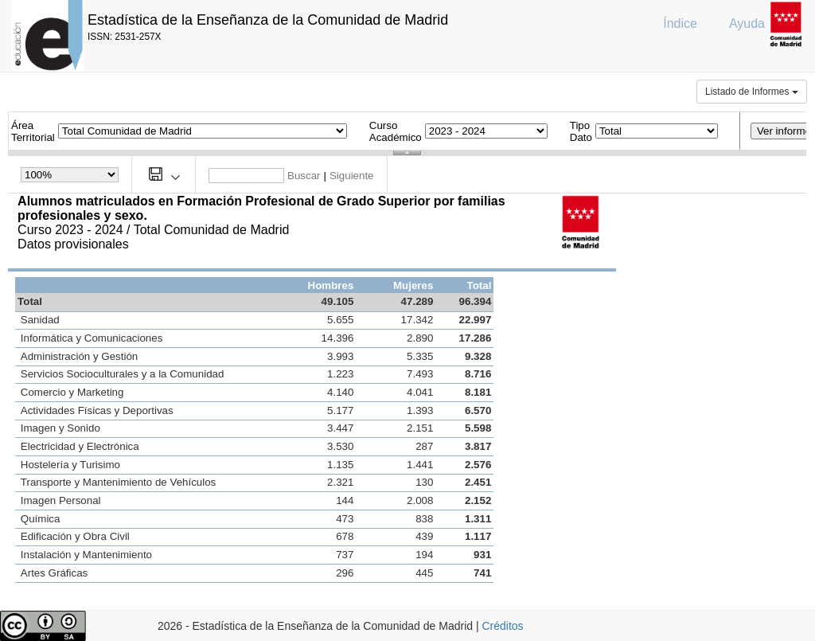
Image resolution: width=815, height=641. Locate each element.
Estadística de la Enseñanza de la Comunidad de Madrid (268, 20)
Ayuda (747, 23)
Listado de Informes (751, 91)
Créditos (502, 626)
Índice (680, 23)
